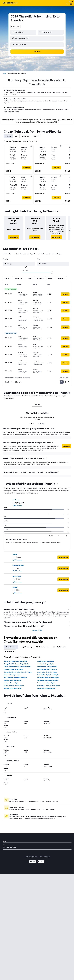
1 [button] (61, 380)
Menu (71, 3)
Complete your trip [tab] (26, 645)
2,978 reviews (17, 591)
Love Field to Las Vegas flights (13, 668)
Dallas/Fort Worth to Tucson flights (48, 676)
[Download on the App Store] (41, 860)
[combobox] (15, 26)
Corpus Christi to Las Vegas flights (47, 678)
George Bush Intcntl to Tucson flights (48, 684)
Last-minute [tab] (25, 134)
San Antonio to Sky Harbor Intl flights (15, 676)
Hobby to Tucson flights (11, 681)
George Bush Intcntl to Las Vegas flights (16, 662)
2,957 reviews (17, 558)
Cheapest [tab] (8, 134)
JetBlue (15, 552)
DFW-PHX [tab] (37, 403)
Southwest (16, 498)
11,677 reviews (17, 569)
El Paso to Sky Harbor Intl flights (14, 684)
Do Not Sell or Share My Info (31, 855)
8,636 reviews (17, 580)
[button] (22, 38)
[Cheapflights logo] (9, 3)
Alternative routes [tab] (10, 645)
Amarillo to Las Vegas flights (46, 687)
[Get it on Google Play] (33, 860)
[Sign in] (67, 3)
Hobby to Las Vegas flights (45, 659)
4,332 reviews (17, 504)
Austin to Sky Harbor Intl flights (47, 670)
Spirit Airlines (17, 574)
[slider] (52, 271)
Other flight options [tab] (59, 645)
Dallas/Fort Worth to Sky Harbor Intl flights (17, 665)
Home (4, 71)
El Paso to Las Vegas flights (12, 673)
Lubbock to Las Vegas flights (46, 681)
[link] (13, 236)
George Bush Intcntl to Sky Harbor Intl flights (18, 670)
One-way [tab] (36, 134)
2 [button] (65, 380)
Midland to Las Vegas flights (12, 687)
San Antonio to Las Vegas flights (47, 665)
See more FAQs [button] (37, 628)
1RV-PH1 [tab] (32, 422)
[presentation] (23, 20)
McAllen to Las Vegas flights (12, 678)
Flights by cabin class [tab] (42, 645)
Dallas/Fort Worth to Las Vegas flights (15, 659)
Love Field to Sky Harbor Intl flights (48, 673)
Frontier (15, 585)
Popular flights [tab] (9, 650)
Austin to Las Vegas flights (45, 662)
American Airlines (18, 563)
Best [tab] (16, 134)
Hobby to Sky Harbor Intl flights (47, 668)
